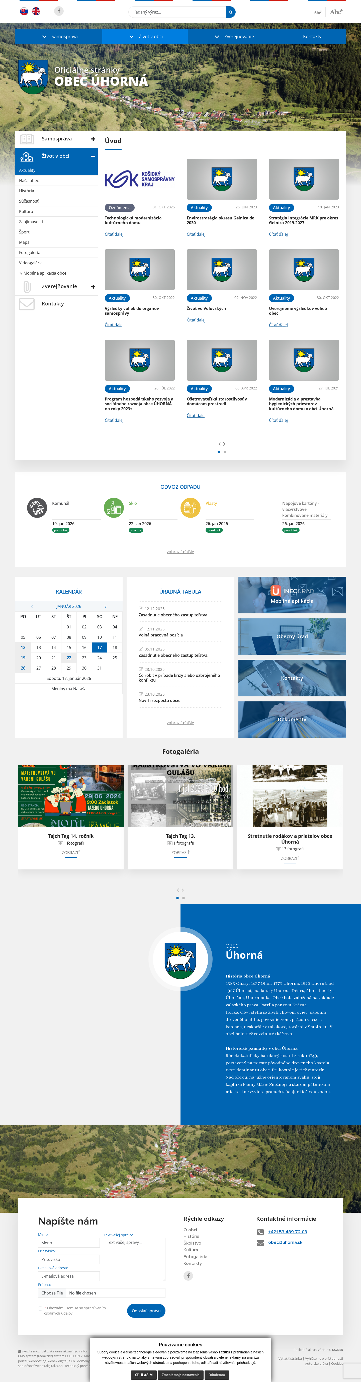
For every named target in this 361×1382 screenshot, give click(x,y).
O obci (190, 1230)
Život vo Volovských (206, 308)
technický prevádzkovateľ (84, 1365)
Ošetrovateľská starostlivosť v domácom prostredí (217, 401)
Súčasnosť (29, 201)
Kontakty (312, 36)
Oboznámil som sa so (75, 1311)
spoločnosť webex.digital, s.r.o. (40, 1365)
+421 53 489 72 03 (287, 1232)
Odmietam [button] (217, 1375)
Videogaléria (31, 263)
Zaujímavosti (31, 221)
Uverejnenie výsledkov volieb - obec (299, 311)
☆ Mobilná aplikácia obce (42, 273)
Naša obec (29, 180)
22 (69, 658)
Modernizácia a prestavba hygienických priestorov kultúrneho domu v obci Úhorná (301, 403)
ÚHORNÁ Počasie (69, 712)
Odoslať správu (146, 1311)
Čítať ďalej (114, 234)
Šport (24, 232)
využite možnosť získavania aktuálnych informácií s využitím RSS (67, 1351)
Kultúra (26, 211)
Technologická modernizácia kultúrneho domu (133, 220)
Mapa (24, 242)
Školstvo (192, 1243)
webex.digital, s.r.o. (62, 1361)
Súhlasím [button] (144, 1375)
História (26, 191)
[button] (58, 36)
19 (23, 658)
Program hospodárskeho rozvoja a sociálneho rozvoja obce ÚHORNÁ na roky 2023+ (139, 403)
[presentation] (219, 443)
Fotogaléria (29, 252)
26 (23, 668)
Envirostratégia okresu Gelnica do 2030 (220, 220)
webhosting (37, 1361)
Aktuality (27, 170)
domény (83, 1361)
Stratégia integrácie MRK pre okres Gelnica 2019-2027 (303, 220)
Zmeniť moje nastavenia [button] (181, 1375)
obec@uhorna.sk (285, 1242)
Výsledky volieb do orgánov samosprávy (132, 311)
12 (23, 647)
